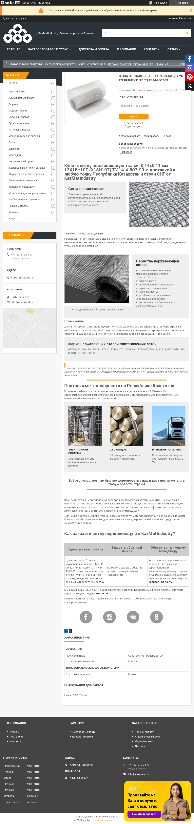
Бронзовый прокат (19, 123)
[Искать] (187, 33)
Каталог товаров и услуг (48, 49)
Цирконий (14, 148)
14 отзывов (160, 2)
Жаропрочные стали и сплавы (27, 167)
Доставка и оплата (94, 49)
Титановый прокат (19, 129)
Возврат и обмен (82, 736)
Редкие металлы (18, 205)
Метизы (13, 212)
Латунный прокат (19, 116)
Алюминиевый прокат (21, 97)
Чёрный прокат (144, 731)
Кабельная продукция (21, 186)
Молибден (15, 155)
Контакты (151, 49)
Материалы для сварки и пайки (27, 193)
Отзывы (174, 49)
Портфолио (17, 736)
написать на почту (160, 581)
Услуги (12, 218)
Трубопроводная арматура (24, 199)
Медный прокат (18, 110)
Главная (13, 49)
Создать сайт (29, 2)
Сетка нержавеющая (91, 64)
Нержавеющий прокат (60, 64)
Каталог (13, 82)
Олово (12, 142)
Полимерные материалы (23, 180)
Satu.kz (114, 816)
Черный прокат (18, 91)
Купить (133, 116)
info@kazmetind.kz (22, 302)
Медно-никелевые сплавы (24, 135)
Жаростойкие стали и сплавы (26, 174)
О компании (126, 49)
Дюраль (13, 104)
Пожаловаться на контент (106, 820)
